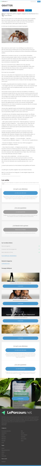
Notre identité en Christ (7, 252)
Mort (22, 430)
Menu (39, 1)
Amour (22, 440)
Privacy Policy (4, 423)
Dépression (4, 436)
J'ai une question (20, 212)
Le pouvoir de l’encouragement (9, 249)
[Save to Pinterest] (21, 10)
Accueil (3, 448)
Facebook (3, 461)
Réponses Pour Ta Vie (6, 450)
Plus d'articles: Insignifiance (9, 255)
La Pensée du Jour (6, 263)
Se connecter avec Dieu (6, 430)
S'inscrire (20, 286)
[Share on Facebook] (5, 10)
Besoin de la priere (20, 229)
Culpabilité (23, 436)
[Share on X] (13, 10)
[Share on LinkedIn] (28, 10)
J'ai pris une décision (20, 193)
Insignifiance (4, 432)
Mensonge (4, 438)
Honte (3, 442)
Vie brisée (3, 440)
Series (3, 454)
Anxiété (3, 434)
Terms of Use (4, 424)
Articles (3, 452)
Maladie (22, 432)
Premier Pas (4, 455)
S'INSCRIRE (20, 398)
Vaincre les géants (6, 246)
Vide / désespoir (24, 434)
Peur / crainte (23, 438)
